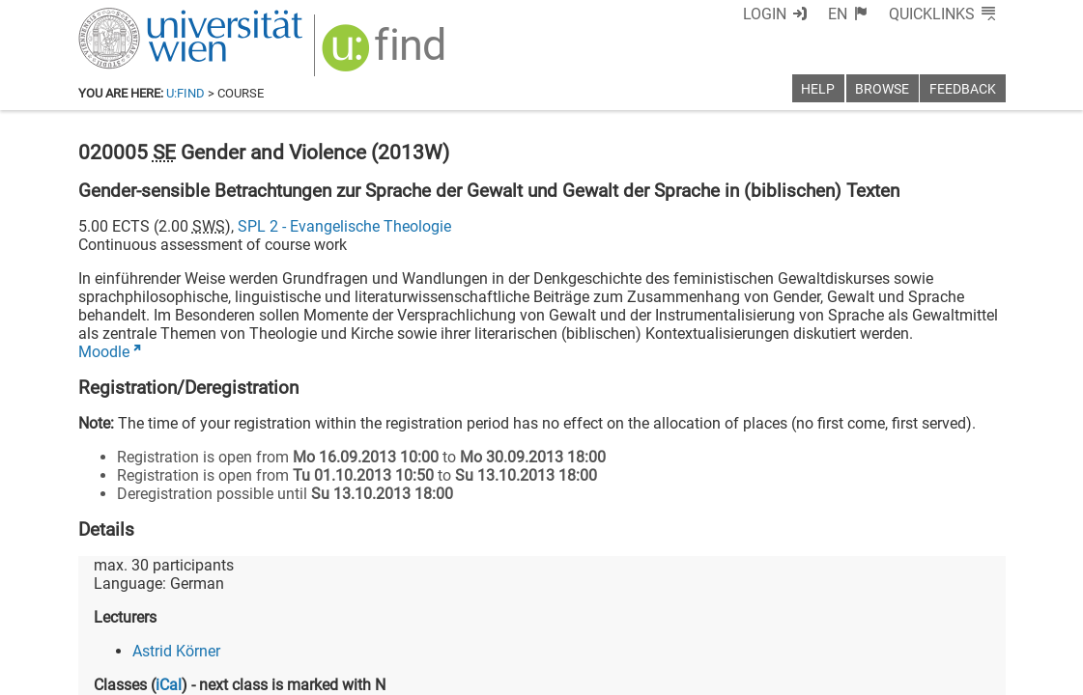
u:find (185, 93)
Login (764, 14)
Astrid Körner (176, 651)
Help (818, 89)
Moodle (103, 352)
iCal (169, 685)
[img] (386, 54)
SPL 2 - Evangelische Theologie (344, 226)
